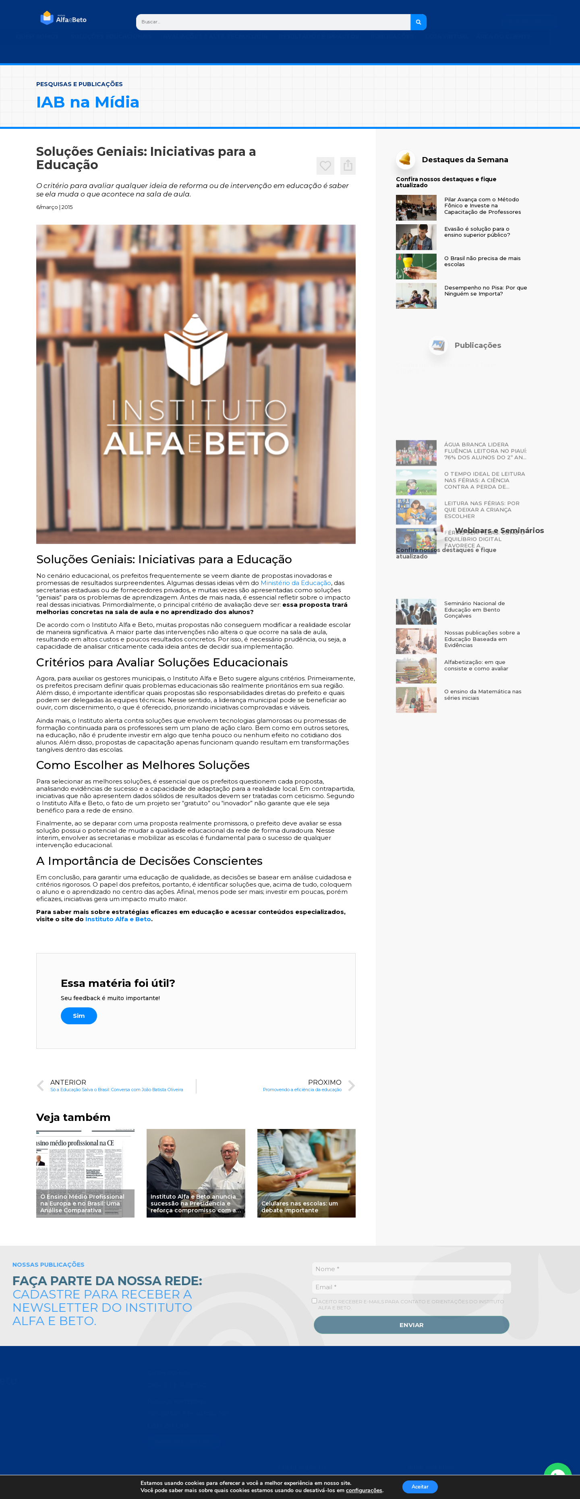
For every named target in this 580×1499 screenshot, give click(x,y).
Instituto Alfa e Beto (118, 919)
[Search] (419, 22)
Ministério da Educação (296, 583)
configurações (360, 1490)
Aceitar (420, 1486)
